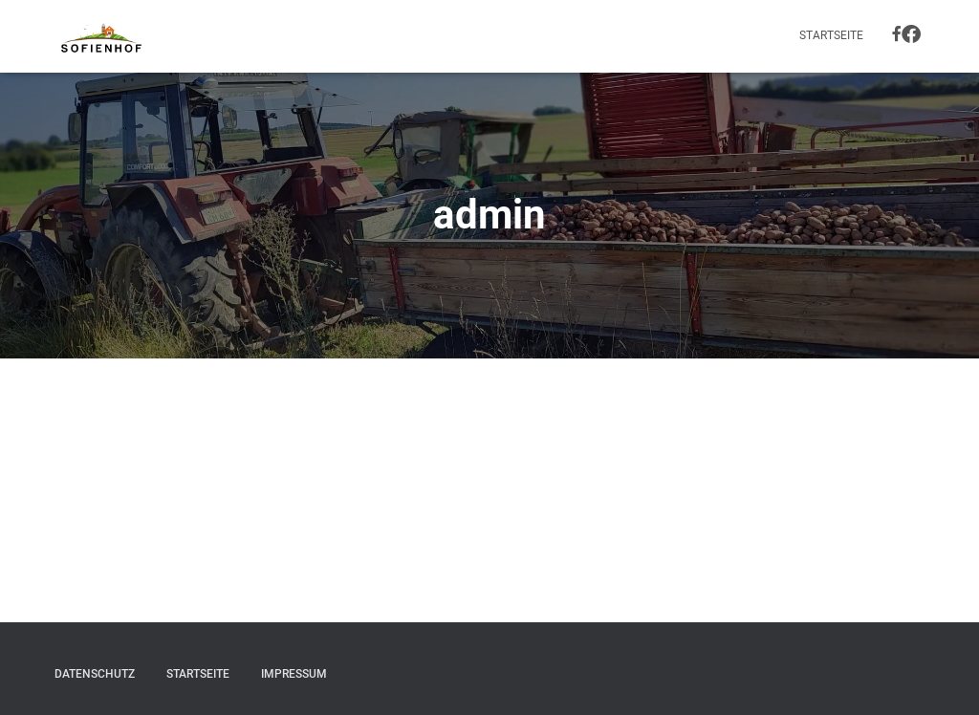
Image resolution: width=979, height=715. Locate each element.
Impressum (294, 674)
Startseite (831, 35)
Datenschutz (94, 674)
